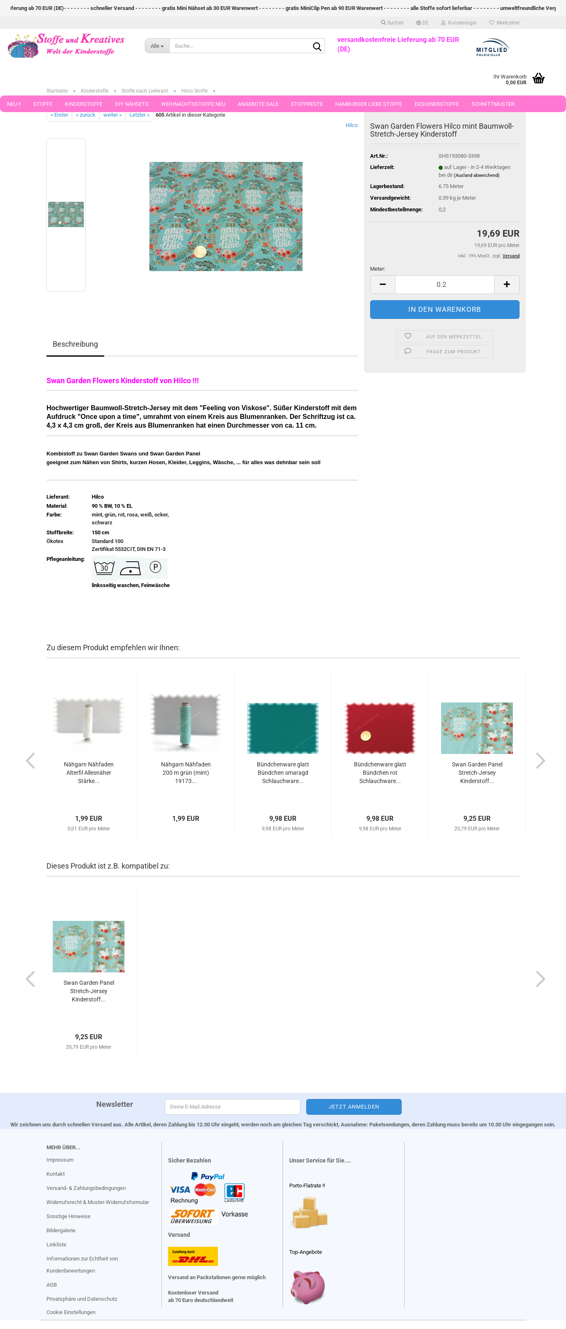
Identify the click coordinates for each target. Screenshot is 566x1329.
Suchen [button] (392, 23)
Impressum (59, 1160)
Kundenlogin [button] (459, 23)
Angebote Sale (258, 104)
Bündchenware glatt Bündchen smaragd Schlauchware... (283, 772)
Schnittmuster (493, 104)
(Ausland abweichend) (477, 175)
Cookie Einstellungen (70, 1312)
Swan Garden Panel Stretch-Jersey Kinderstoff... (477, 772)
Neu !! (14, 104)
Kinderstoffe (83, 104)
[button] (422, 23)
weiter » (112, 115)
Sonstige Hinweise (68, 1216)
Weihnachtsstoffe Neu (193, 104)
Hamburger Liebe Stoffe (368, 104)
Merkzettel (504, 23)
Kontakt (55, 1174)
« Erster (59, 115)
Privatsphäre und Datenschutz (81, 1299)
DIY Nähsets (132, 104)
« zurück (85, 115)
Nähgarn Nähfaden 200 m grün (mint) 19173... (186, 772)
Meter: (377, 269)
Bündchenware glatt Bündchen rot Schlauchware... (380, 772)
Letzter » (139, 115)
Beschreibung (75, 344)
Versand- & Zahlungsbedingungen (86, 1188)
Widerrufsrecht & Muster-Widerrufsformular (97, 1202)
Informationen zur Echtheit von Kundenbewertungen (82, 1265)
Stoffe (42, 104)
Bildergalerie (61, 1230)
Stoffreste (307, 104)
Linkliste (56, 1244)
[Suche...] (157, 45)
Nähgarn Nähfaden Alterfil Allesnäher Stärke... (89, 772)
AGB (51, 1285)
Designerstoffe (437, 104)
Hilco (352, 125)
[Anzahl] (445, 284)
